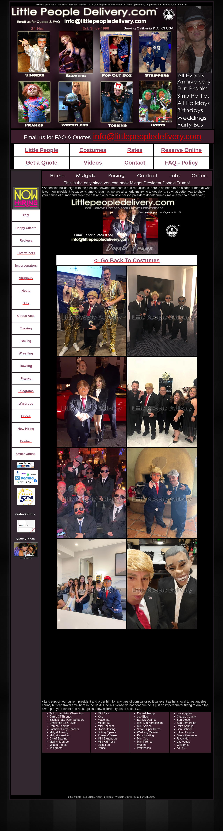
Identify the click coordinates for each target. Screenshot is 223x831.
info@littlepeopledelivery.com (147, 136)
